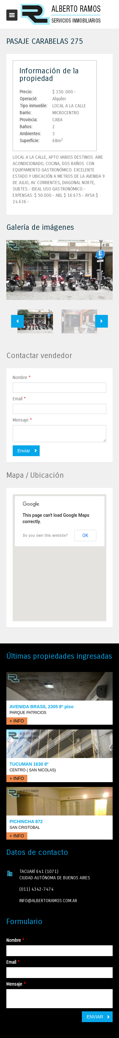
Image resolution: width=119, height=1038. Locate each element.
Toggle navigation (11, 15)
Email (19, 399)
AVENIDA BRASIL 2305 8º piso (42, 706)
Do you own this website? (45, 535)
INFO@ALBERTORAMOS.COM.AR (48, 900)
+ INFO (17, 720)
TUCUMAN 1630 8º (29, 764)
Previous (17, 321)
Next (101, 321)
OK (85, 535)
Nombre (22, 377)
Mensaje (22, 420)
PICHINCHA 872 (26, 821)
